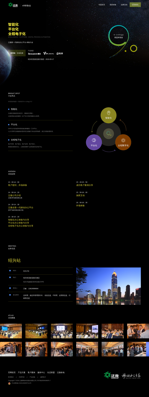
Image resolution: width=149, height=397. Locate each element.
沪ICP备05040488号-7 (44, 380)
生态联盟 (51, 372)
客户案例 (31, 372)
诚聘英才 (43, 377)
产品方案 (21, 372)
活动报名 (135, 5)
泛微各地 (60, 372)
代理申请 (21, 377)
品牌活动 (124, 5)
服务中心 (41, 372)
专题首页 (101, 5)
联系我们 (11, 377)
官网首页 (12, 372)
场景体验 (113, 5)
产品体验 (32, 377)
